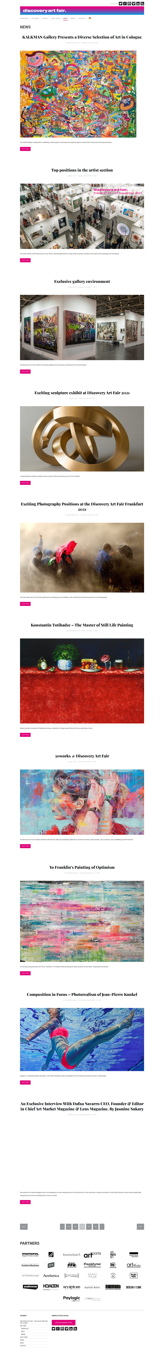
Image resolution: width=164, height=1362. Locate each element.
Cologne (35, 18)
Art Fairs (23, 1326)
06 (75, 1226)
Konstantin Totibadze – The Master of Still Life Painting (82, 624)
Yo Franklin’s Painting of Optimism (82, 867)
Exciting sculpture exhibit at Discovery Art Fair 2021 (82, 392)
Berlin (23, 1334)
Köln (22, 1331)
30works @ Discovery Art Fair (82, 755)
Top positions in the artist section (82, 170)
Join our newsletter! (63, 1322)
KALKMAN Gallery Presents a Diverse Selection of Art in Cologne (82, 37)
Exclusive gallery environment (82, 281)
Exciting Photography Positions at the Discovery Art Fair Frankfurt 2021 (82, 506)
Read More (25, 149)
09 (95, 1226)
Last (140, 1226)
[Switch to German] (89, 18)
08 (89, 1226)
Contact (81, 18)
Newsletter (114, 3)
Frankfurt (24, 18)
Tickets (45, 18)
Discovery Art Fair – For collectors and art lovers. (34, 1322)
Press (73, 18)
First (23, 1226)
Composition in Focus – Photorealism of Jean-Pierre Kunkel (82, 994)
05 (68, 1226)
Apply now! (55, 18)
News (65, 18)
